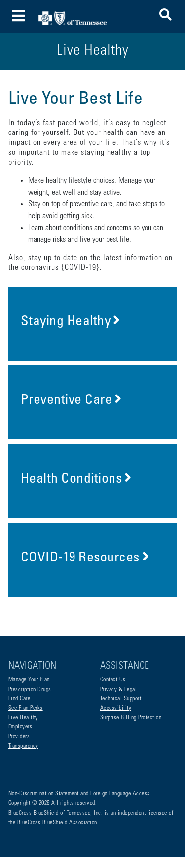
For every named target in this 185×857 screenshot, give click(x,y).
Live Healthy (23, 718)
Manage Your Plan (29, 680)
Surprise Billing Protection (131, 718)
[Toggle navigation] (18, 16)
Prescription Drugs (29, 689)
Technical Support (121, 699)
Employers (20, 727)
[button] (165, 16)
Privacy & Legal (118, 689)
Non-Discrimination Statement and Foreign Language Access (79, 794)
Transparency (23, 746)
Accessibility (116, 708)
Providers (19, 737)
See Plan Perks (25, 708)
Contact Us (113, 680)
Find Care (19, 699)
